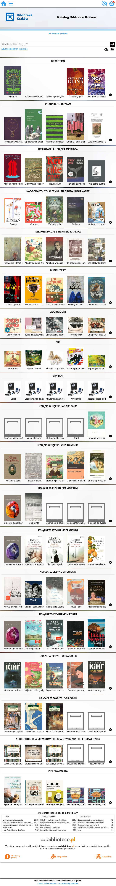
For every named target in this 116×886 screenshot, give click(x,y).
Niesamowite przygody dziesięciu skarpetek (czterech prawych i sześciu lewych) (30, 825)
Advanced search (9, 49)
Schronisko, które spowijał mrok (88, 825)
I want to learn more (47, 883)
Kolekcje (23, 49)
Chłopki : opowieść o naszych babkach (53, 820)
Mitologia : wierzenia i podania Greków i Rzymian (19, 822)
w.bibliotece (66, 846)
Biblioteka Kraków (58, 33)
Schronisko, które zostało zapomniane (53, 830)
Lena (79, 830)
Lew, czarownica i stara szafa (13, 820)
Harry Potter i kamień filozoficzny (14, 830)
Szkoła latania (7, 827)
